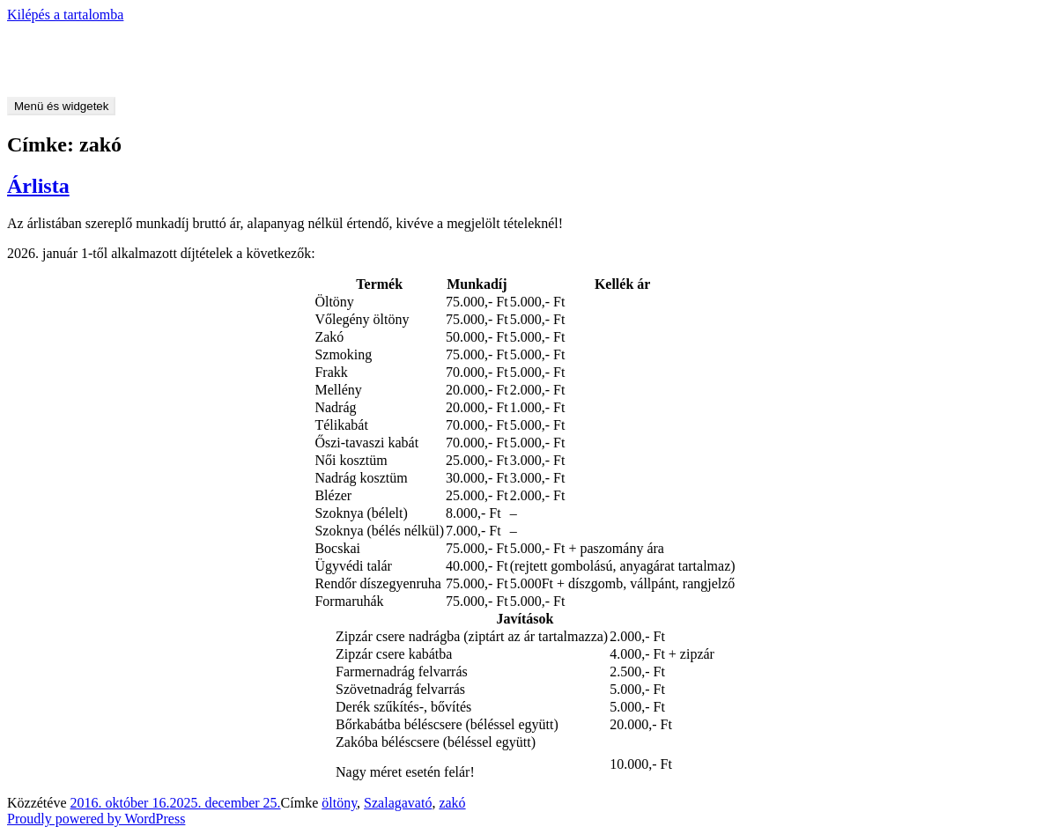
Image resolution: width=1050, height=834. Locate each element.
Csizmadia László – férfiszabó (92, 44)
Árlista (38, 185)
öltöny (339, 802)
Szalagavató (398, 802)
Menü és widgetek (61, 106)
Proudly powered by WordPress (96, 818)
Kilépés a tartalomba (65, 14)
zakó (452, 802)
